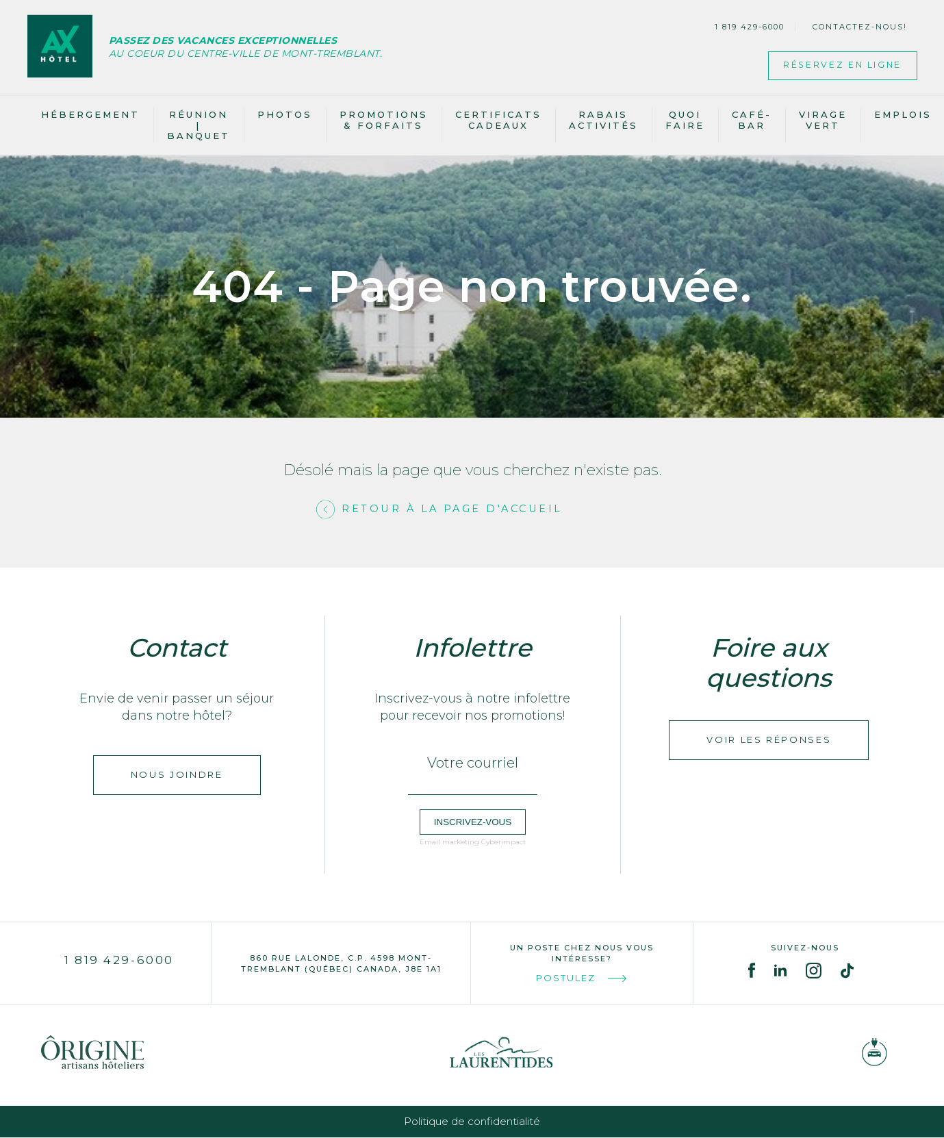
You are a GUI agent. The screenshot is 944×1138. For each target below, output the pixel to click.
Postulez (582, 979)
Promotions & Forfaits (384, 120)
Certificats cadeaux (498, 120)
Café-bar (751, 120)
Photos (284, 114)
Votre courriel (472, 763)
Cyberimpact (503, 842)
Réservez (836, 65)
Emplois (903, 114)
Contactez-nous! (860, 26)
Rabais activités (603, 120)
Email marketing (449, 842)
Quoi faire (684, 120)
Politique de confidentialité (472, 1121)
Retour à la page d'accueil (452, 509)
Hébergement (90, 114)
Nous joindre (177, 775)
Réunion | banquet (198, 125)
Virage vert (823, 120)
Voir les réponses (768, 740)
